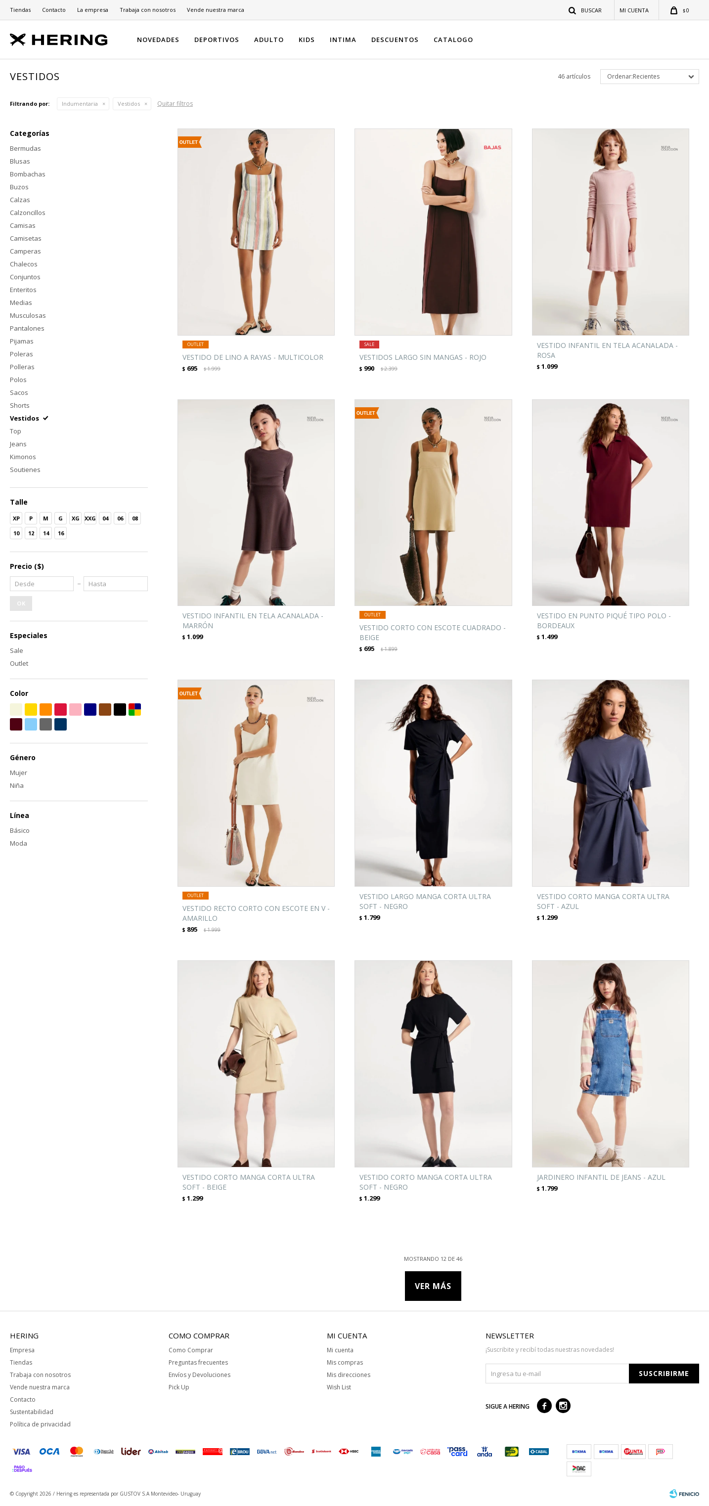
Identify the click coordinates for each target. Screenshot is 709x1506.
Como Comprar (191, 1350)
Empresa (22, 1350)
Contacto (54, 9)
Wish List (339, 1387)
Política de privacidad (40, 1424)
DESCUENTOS (395, 39)
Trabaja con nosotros (148, 9)
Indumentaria (80, 103)
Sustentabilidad (31, 1412)
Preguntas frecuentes (198, 1362)
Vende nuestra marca (215, 9)
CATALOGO (453, 39)
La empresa (92, 9)
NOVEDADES (158, 39)
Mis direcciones (348, 1375)
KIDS (307, 39)
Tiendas (20, 9)
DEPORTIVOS (216, 39)
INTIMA (343, 39)
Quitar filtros (175, 103)
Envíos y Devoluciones (199, 1375)
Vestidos (129, 103)
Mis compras (345, 1362)
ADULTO (269, 39)
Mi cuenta (340, 1350)
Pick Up (179, 1387)
